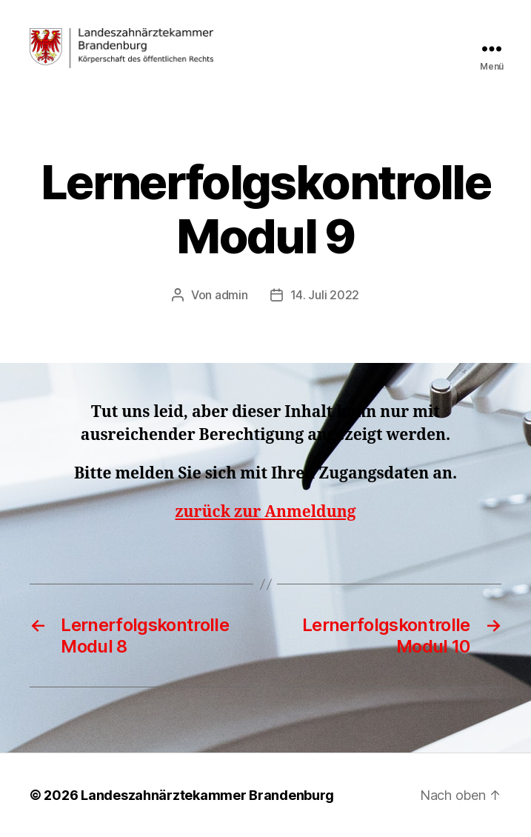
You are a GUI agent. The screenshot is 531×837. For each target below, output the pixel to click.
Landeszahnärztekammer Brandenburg (207, 795)
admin (231, 294)
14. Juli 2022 (325, 294)
